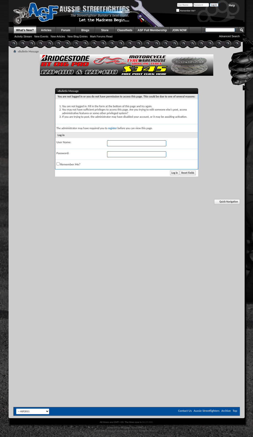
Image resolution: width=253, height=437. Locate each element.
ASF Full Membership (152, 30)
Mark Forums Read (101, 36)
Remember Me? (185, 11)
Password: (63, 153)
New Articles (58, 36)
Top (235, 410)
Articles (46, 30)
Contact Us (185, 410)
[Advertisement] (126, 236)
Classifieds (124, 30)
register (112, 128)
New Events (41, 36)
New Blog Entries (77, 36)
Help (232, 5)
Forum (65, 30)
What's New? (25, 30)
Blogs (85, 30)
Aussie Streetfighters (206, 410)
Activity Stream (23, 36)
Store (104, 30)
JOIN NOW (179, 30)
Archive (226, 410)
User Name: (64, 142)
